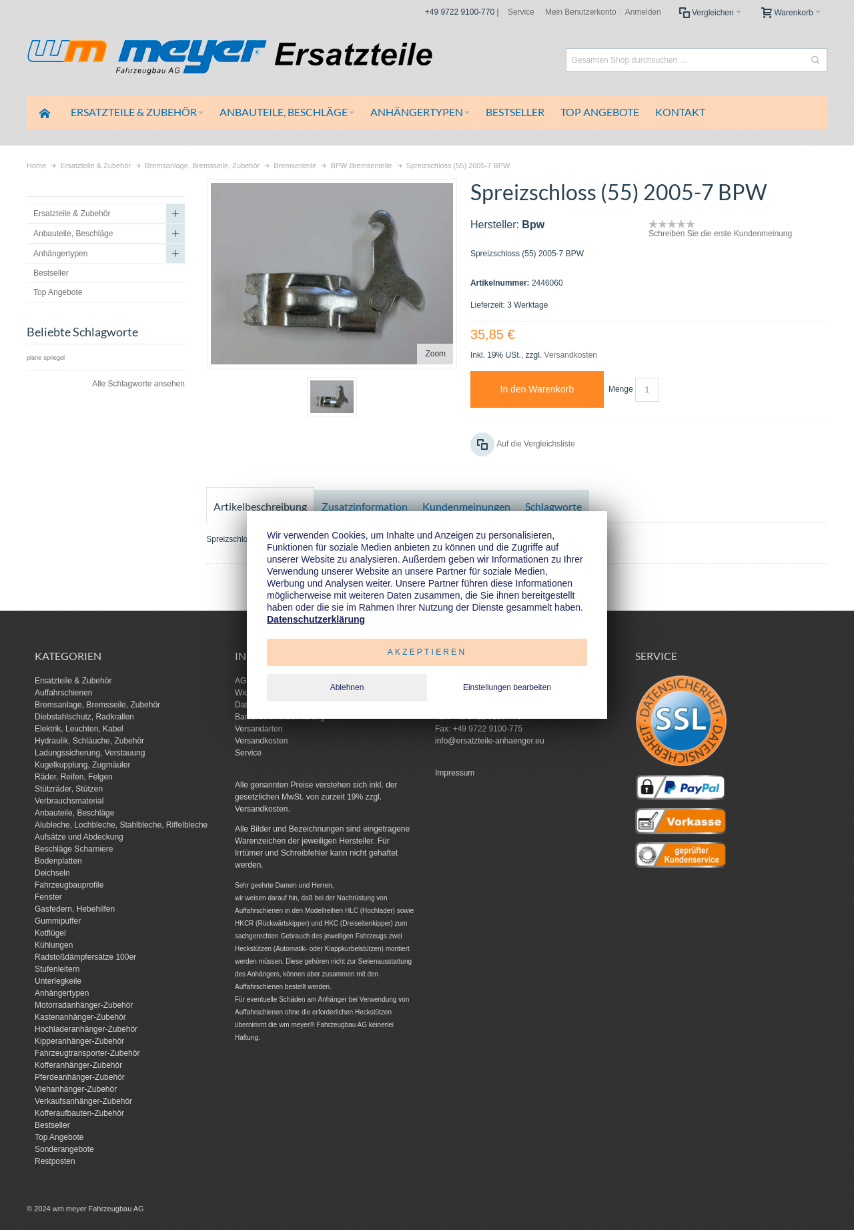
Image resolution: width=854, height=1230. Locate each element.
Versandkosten (570, 355)
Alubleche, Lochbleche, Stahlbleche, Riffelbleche (121, 825)
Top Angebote (59, 1137)
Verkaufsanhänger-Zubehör (83, 1101)
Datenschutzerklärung (316, 619)
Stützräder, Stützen (69, 789)
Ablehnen (347, 687)
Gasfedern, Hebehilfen (75, 909)
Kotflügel (50, 933)
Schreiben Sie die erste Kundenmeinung (720, 233)
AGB (243, 680)
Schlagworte (553, 506)
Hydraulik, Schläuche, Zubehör (89, 740)
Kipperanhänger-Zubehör (79, 1041)
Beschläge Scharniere (74, 849)
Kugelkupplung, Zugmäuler (82, 765)
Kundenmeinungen (466, 506)
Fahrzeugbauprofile (69, 885)
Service (521, 12)
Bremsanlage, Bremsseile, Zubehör (97, 704)
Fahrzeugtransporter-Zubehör (87, 1053)
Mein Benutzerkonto (580, 12)
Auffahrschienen (64, 692)
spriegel (54, 357)
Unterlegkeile (58, 981)
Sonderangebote (64, 1149)
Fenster (48, 897)
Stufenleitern (57, 969)
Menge (620, 389)
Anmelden (643, 12)
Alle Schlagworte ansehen (138, 383)
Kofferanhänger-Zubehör (78, 1065)
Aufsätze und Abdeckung (79, 837)
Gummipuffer (58, 921)
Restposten (55, 1161)
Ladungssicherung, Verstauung (90, 752)
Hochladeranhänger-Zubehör (86, 1029)
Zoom (435, 353)
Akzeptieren (427, 652)
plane (34, 357)
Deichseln (52, 873)
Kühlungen (54, 945)
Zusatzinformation (365, 506)
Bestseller (52, 1125)
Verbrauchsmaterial (69, 801)
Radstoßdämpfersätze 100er (85, 957)
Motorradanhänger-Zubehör (84, 1005)
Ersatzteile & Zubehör (73, 680)
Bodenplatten (58, 861)
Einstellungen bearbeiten (507, 687)
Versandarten (258, 728)
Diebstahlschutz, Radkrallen (84, 716)
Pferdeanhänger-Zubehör (80, 1077)
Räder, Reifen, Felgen (74, 777)
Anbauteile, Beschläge (74, 813)
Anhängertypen (62, 993)
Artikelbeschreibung (260, 506)
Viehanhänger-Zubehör (76, 1089)
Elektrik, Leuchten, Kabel (79, 728)
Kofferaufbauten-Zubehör (79, 1113)
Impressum (454, 773)
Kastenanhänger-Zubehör (80, 1017)
